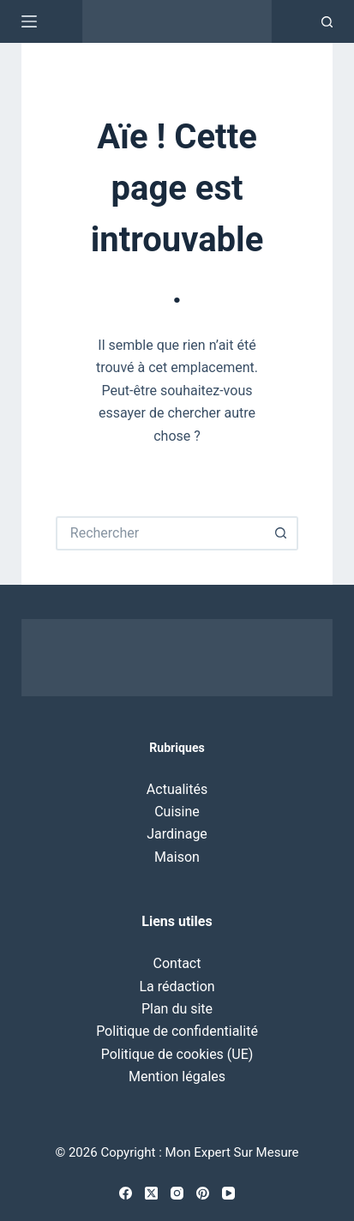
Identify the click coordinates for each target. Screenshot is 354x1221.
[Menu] (29, 21)
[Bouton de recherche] (281, 533)
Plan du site (177, 1009)
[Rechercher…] (160, 533)
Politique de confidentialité (177, 1031)
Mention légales (177, 1076)
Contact (177, 963)
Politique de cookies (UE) (177, 1054)
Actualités (177, 789)
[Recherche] (327, 21)
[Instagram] (177, 1193)
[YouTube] (228, 1193)
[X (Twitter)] (151, 1193)
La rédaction (176, 986)
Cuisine (177, 811)
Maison (177, 857)
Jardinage (177, 834)
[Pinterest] (202, 1193)
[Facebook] (125, 1193)
